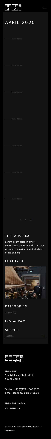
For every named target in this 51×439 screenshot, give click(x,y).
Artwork (8, 312)
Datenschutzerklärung (31, 426)
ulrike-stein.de (12, 408)
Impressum (10, 430)
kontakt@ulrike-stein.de (26, 393)
